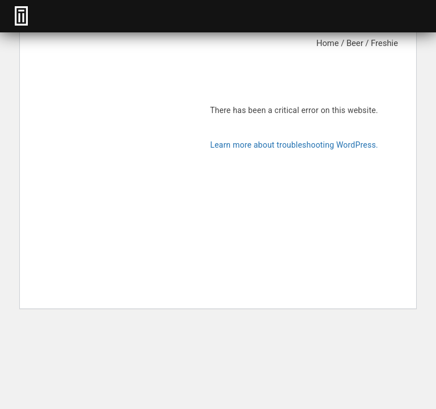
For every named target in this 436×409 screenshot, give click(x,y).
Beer (354, 43)
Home (327, 43)
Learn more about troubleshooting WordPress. (294, 144)
